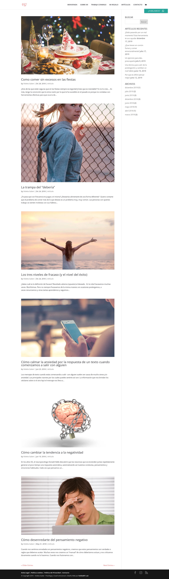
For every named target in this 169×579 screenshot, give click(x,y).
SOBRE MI (84, 5)
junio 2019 (129, 95)
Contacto (65, 573)
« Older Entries (27, 565)
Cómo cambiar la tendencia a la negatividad (52, 452)
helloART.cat (83, 576)
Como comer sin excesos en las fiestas (48, 79)
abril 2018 (129, 111)
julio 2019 (129, 91)
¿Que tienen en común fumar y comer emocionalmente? (134, 48)
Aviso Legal (25, 573)
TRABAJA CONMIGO (98, 5)
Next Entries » (108, 565)
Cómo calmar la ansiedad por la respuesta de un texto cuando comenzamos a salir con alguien (65, 363)
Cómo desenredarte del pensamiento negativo (54, 540)
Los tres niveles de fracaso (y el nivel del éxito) (54, 274)
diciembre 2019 (131, 87)
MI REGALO (113, 5)
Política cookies (37, 573)
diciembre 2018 (131, 99)
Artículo (50, 83)
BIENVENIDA (72, 5)
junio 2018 (129, 103)
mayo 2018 (129, 107)
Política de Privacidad (52, 573)
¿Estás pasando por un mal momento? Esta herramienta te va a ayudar (136, 35)
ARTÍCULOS (125, 5)
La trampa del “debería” (38, 187)
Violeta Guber (28, 83)
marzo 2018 (130, 114)
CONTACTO (137, 5)
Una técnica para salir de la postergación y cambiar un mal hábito (136, 68)
